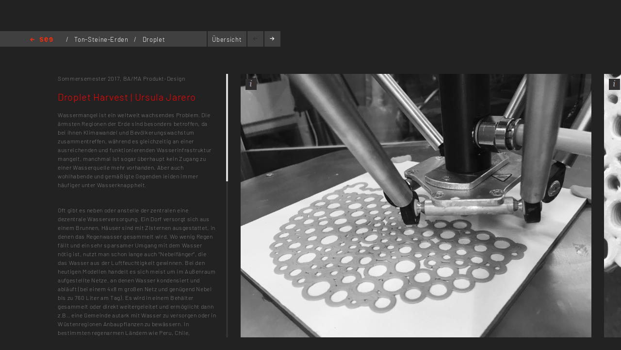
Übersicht (227, 39)
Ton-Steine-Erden (102, 39)
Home (41, 40)
